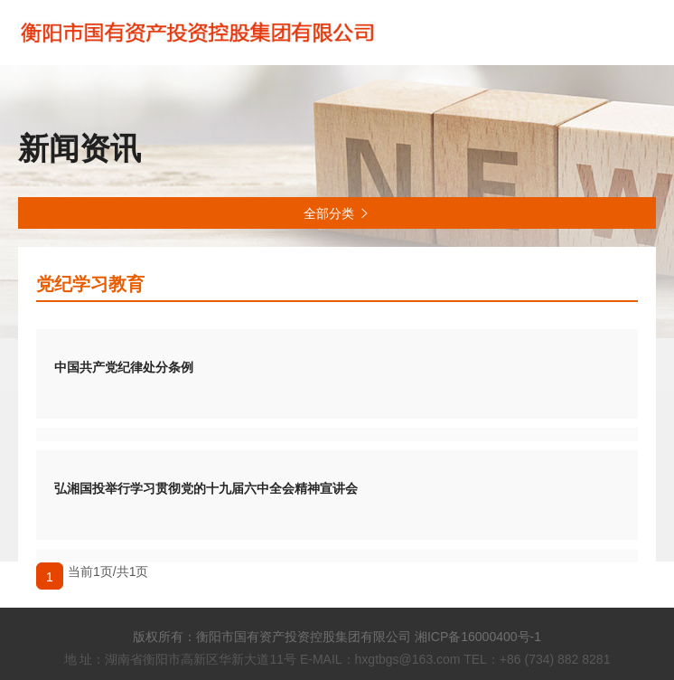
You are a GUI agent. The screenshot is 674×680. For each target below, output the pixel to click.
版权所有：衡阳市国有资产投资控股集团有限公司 (272, 636)
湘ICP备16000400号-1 (478, 636)
